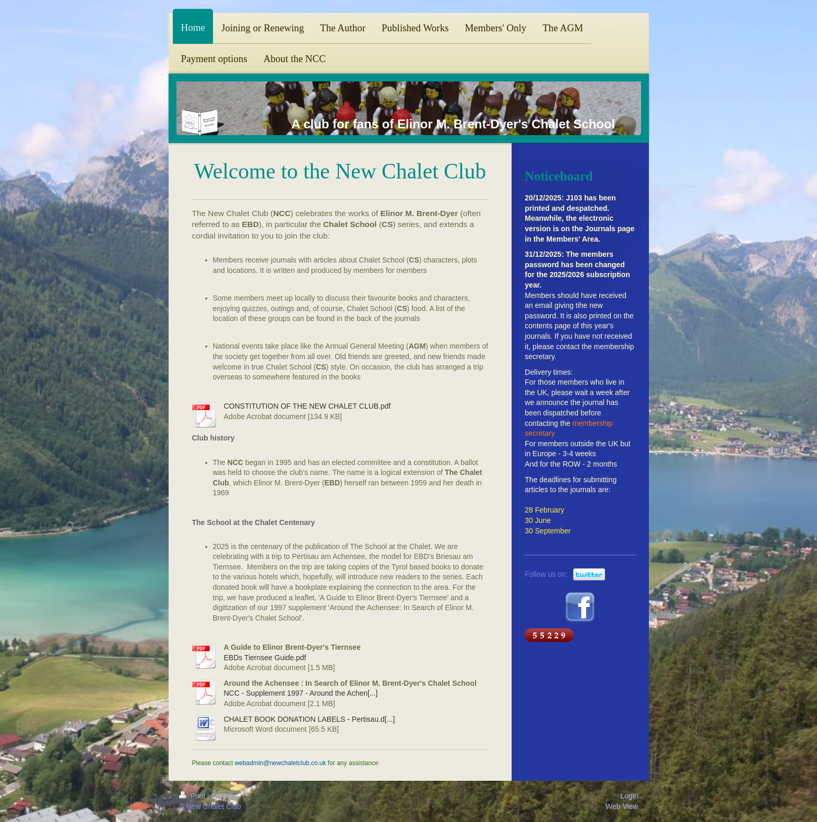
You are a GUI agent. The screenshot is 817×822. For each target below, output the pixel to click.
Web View (622, 806)
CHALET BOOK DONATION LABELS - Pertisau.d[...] (309, 719)
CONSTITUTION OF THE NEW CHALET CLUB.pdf (307, 406)
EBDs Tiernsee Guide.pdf (265, 657)
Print (193, 796)
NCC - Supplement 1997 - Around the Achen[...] (301, 693)
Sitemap (224, 796)
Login (629, 796)
